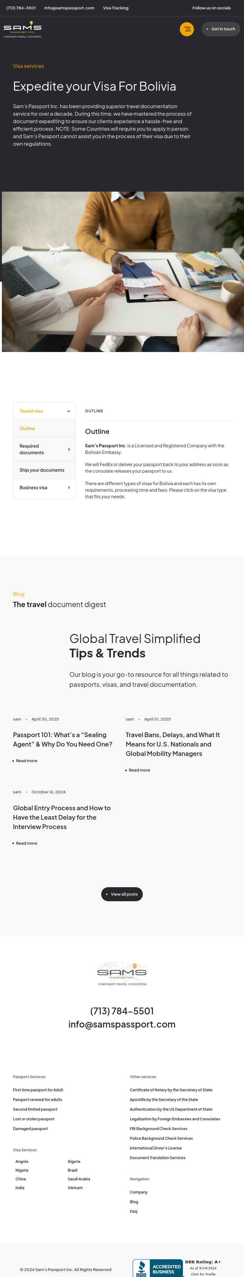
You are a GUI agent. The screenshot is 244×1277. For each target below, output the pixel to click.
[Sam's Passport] (22, 29)
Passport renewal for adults (37, 1099)
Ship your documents (42, 470)
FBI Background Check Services (159, 1128)
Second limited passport (35, 1109)
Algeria (74, 1161)
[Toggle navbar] (187, 29)
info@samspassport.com (122, 1023)
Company (139, 1192)
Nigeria (22, 1170)
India (20, 1187)
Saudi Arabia (79, 1179)
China (21, 1179)
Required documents (32, 449)
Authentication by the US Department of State (171, 1109)
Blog (134, 1201)
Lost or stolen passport (34, 1119)
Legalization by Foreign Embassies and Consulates (175, 1119)
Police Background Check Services (161, 1138)
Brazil (72, 1170)
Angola (22, 1161)
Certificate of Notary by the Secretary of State (171, 1090)
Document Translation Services (158, 1157)
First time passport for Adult (38, 1090)
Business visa (33, 487)
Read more (27, 760)
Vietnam (75, 1187)
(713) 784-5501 (122, 1010)
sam (17, 718)
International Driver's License (156, 1148)
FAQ (134, 1211)
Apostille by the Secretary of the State (164, 1099)
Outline (27, 428)
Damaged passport (30, 1128)
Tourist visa (31, 411)
